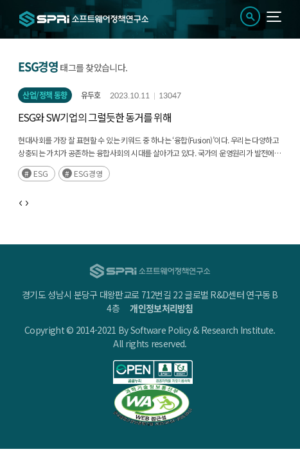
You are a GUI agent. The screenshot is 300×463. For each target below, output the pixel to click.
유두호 (91, 95)
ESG (40, 173)
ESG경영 (88, 173)
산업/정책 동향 (44, 95)
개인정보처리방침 (161, 308)
